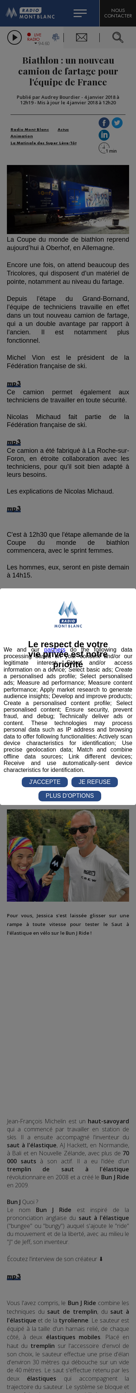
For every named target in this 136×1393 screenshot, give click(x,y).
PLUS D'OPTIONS (70, 796)
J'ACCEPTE (45, 782)
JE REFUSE (95, 782)
